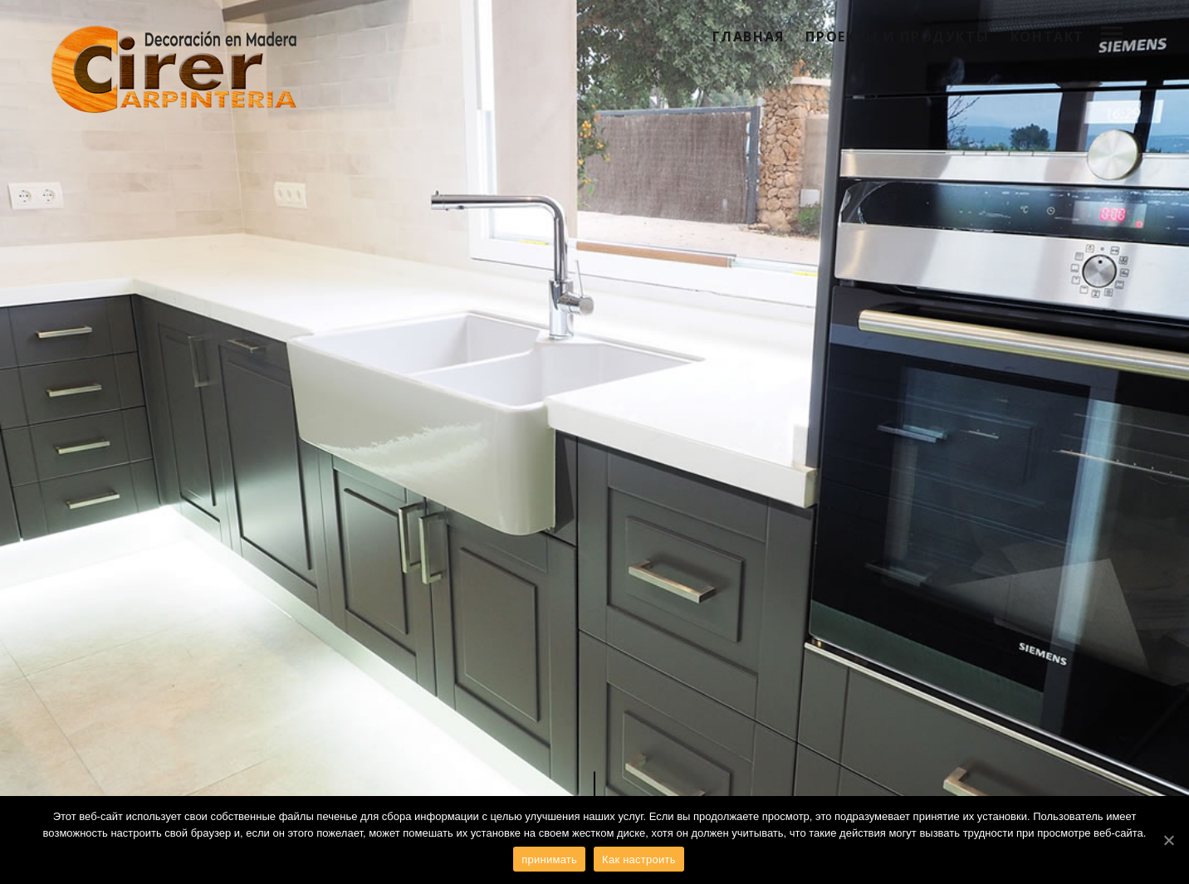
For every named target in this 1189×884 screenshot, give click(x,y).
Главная (748, 36)
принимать (549, 859)
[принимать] (1168, 840)
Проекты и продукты (897, 36)
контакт (1047, 36)
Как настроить (639, 859)
